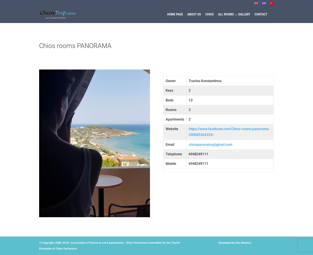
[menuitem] (256, 4)
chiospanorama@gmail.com (210, 144)
